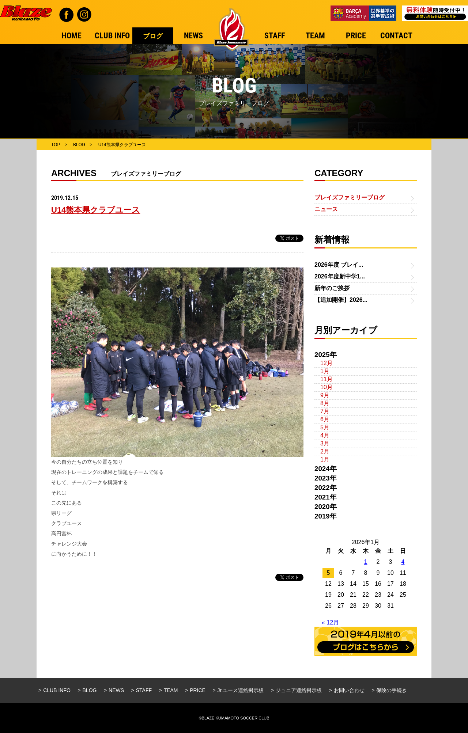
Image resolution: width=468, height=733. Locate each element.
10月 (326, 387)
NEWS (116, 690)
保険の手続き (391, 690)
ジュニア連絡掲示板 (299, 690)
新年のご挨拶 (332, 288)
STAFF (144, 690)
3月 (324, 443)
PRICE (197, 690)
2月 (324, 451)
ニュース (326, 209)
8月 (324, 403)
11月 (326, 379)
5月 (324, 427)
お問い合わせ (349, 690)
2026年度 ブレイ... (338, 265)
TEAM (171, 690)
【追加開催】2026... (340, 300)
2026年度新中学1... (339, 276)
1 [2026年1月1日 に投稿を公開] (365, 562)
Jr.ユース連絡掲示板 (241, 690)
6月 (324, 419)
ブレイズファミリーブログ (349, 197)
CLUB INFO (57, 690)
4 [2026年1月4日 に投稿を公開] (403, 562)
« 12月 (330, 622)
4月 (324, 435)
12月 (326, 363)
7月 (324, 411)
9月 (324, 395)
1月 (324, 371)
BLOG (90, 690)
